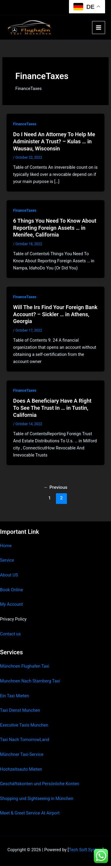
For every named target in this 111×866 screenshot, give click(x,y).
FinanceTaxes (24, 124)
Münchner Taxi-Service (22, 754)
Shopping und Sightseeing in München (36, 798)
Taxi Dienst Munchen (20, 710)
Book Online (11, 589)
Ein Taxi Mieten (14, 695)
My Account (11, 604)
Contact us (10, 634)
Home (6, 545)
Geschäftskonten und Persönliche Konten (39, 783)
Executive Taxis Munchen (24, 725)
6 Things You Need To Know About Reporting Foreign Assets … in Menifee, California (54, 228)
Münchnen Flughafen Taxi (24, 666)
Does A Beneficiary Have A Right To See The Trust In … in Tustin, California (52, 408)
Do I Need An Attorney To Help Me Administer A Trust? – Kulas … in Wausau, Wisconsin (54, 141)
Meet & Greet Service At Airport (29, 813)
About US (9, 575)
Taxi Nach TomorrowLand (24, 739)
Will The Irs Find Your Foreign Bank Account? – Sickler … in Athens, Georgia (55, 314)
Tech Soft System (85, 849)
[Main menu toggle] (98, 27)
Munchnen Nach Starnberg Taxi (30, 681)
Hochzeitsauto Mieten (21, 769)
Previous (55, 487)
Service (7, 560)
